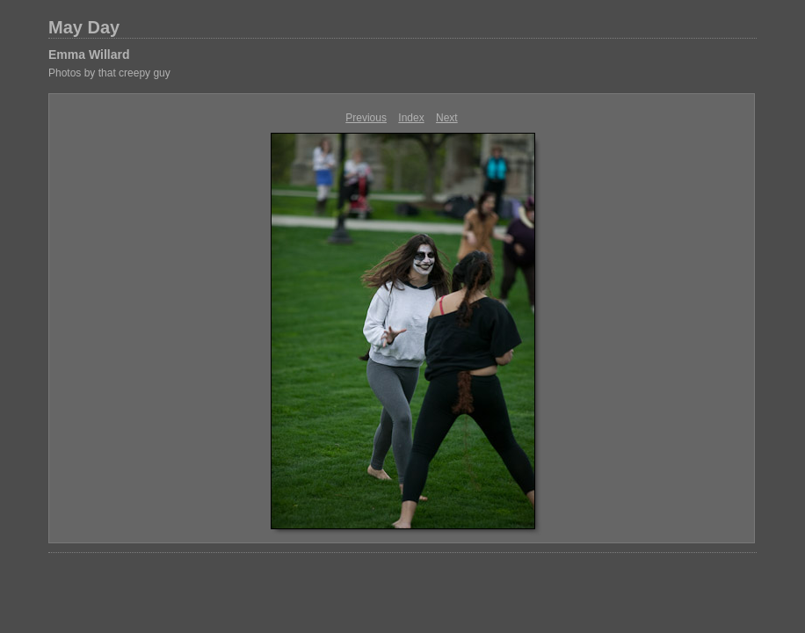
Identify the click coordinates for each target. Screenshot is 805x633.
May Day (84, 27)
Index (411, 118)
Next (447, 118)
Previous (366, 118)
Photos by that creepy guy (109, 73)
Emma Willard (88, 54)
